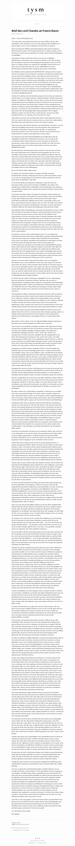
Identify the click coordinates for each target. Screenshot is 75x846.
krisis (24, 824)
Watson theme (32, 843)
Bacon (20, 824)
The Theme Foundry (41, 843)
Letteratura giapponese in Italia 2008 (20, 828)
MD (13, 34)
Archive (18, 822)
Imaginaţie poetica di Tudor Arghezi (21, 830)
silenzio (27, 824)
